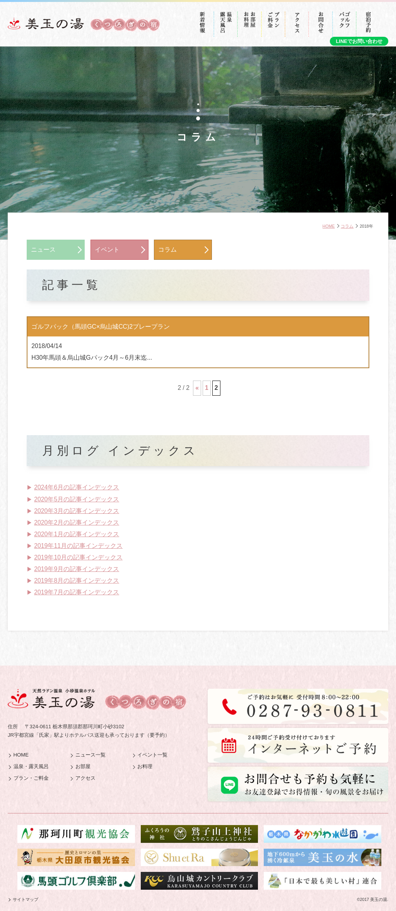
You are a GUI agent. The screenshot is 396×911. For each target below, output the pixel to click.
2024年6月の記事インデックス (76, 487)
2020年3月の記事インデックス (76, 511)
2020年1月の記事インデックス (76, 534)
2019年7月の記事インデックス (76, 592)
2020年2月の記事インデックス (76, 522)
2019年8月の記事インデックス (76, 580)
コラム (167, 249)
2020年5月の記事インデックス (76, 499)
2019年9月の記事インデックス (76, 569)
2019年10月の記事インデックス (78, 557)
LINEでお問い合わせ (359, 41)
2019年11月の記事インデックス (78, 545)
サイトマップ (25, 899)
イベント (107, 249)
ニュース (43, 249)
